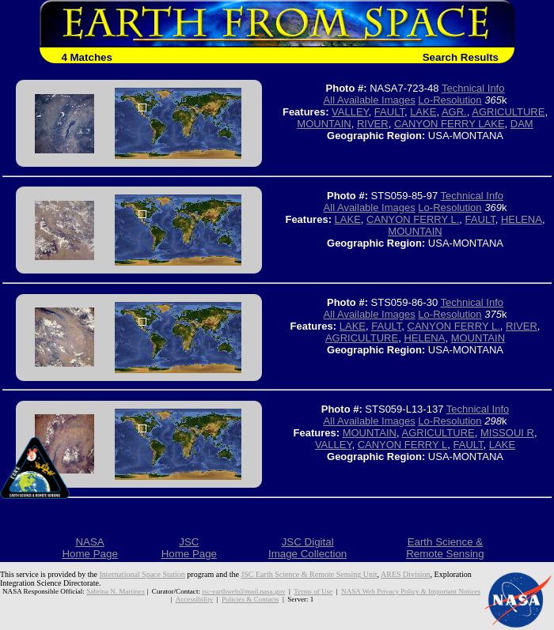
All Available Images (370, 100)
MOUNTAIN (324, 124)
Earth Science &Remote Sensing (445, 548)
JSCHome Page (189, 548)
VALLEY (350, 112)
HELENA (521, 219)
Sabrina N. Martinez (115, 591)
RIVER (373, 124)
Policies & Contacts (250, 599)
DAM (521, 124)
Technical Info (473, 88)
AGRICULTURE (508, 112)
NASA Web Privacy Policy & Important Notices (410, 591)
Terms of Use (313, 591)
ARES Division (406, 574)
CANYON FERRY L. (412, 219)
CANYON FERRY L (403, 445)
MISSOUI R (507, 433)
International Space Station (142, 574)
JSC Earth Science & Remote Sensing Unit (309, 574)
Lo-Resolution (449, 100)
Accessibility (194, 599)
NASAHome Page (89, 548)
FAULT (389, 112)
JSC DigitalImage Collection (307, 548)
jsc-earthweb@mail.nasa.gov (243, 591)
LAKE (423, 112)
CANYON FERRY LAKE (449, 124)
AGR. (454, 112)
